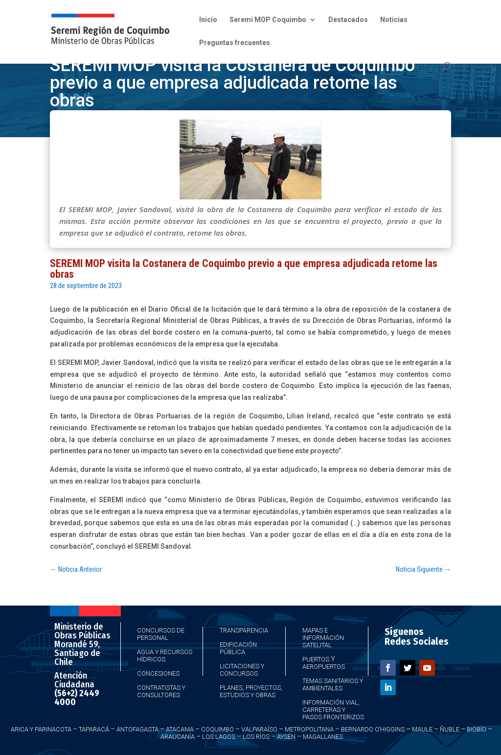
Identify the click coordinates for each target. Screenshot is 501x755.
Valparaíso (259, 729)
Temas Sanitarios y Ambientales (332, 684)
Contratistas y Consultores (161, 691)
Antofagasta (137, 729)
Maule (422, 729)
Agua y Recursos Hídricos (164, 655)
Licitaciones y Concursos (242, 669)
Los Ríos (256, 736)
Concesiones (158, 673)
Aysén (286, 736)
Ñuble (449, 729)
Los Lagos (218, 736)
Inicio (208, 20)
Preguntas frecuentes (234, 43)
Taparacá (94, 729)
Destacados (348, 20)
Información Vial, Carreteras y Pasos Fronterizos (333, 710)
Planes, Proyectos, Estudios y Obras (251, 691)
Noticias (394, 20)
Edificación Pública (238, 648)
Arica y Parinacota (41, 729)
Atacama (180, 729)
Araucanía (177, 736)
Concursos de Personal (160, 634)
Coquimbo (217, 729)
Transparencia (244, 630)
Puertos (315, 659)
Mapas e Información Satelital (323, 638)
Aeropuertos (323, 666)
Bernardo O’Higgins (373, 729)
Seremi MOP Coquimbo (267, 20)
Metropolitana (309, 729)
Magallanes (323, 736)
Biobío (476, 729)
